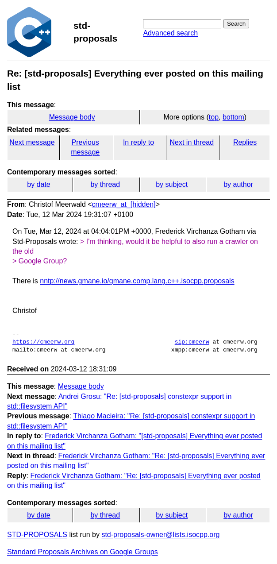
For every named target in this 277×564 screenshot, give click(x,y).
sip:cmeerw (192, 342)
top (214, 117)
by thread (105, 184)
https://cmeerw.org (43, 342)
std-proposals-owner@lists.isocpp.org (160, 534)
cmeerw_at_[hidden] (124, 204)
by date (38, 184)
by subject (172, 184)
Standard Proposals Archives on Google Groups (82, 552)
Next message (31, 142)
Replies (245, 142)
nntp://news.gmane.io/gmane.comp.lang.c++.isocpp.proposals (137, 281)
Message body (72, 117)
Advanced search (170, 33)
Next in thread (191, 142)
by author (238, 184)
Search (236, 23)
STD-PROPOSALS (37, 534)
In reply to (138, 142)
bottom (233, 117)
